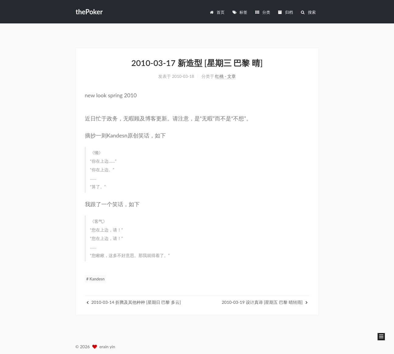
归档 (285, 8)
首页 (217, 8)
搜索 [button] (308, 8)
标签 (239, 8)
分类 (262, 8)
